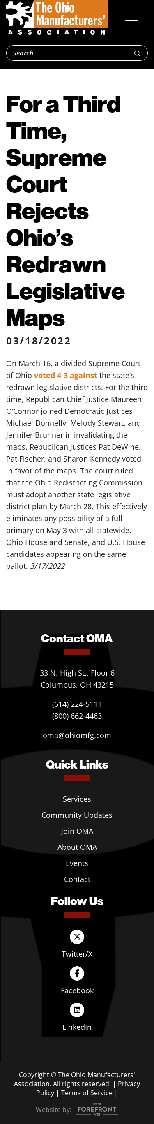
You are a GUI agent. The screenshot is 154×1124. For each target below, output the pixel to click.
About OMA (77, 847)
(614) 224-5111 (77, 704)
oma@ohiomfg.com (77, 735)
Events (77, 863)
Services (77, 799)
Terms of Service (87, 1092)
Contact (77, 879)
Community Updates (77, 815)
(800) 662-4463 (77, 716)
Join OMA (77, 831)
